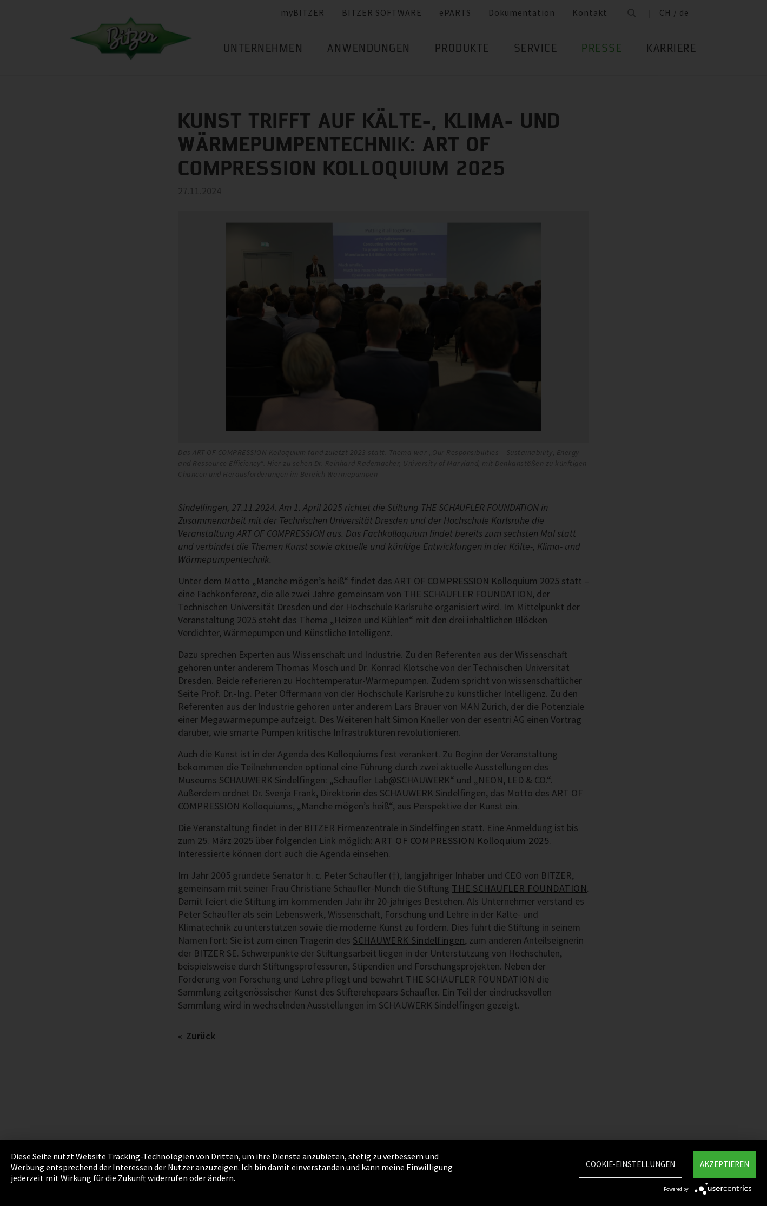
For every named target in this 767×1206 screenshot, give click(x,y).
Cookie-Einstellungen (630, 1164)
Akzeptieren (724, 1164)
